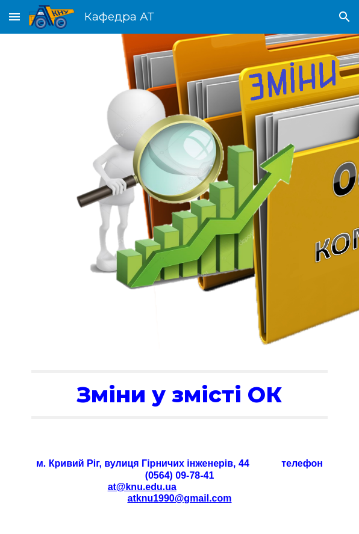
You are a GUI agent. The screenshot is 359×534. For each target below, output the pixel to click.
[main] (179, 394)
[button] (14, 16)
